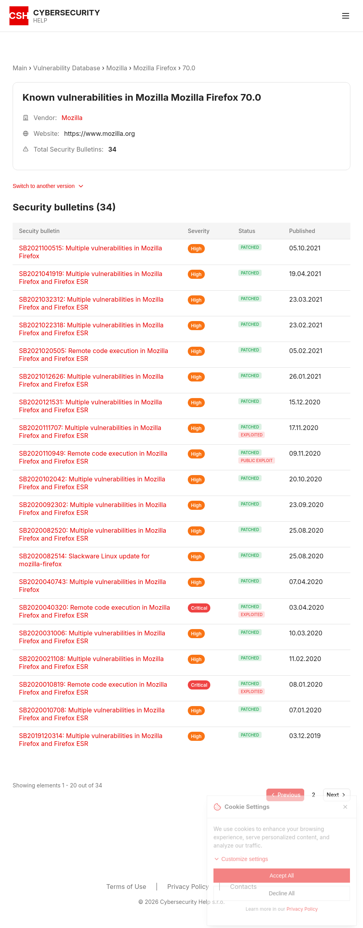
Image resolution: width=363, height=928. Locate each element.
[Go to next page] (336, 795)
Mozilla (116, 68)
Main (20, 68)
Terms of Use (126, 886)
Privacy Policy (188, 886)
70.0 (188, 68)
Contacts (243, 886)
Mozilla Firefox (155, 68)
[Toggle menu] (346, 16)
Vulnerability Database (66, 68)
